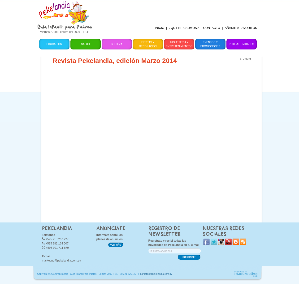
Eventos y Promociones (210, 44)
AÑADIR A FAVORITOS (241, 28)
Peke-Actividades (241, 44)
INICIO (159, 28)
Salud (85, 44)
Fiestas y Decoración (148, 44)
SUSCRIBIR (188, 257)
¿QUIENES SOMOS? (184, 28)
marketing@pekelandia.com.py (61, 260)
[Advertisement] (179, 10)
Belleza (116, 44)
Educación (54, 44)
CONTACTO (211, 28)
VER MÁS (115, 245)
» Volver (245, 59)
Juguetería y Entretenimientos (179, 44)
